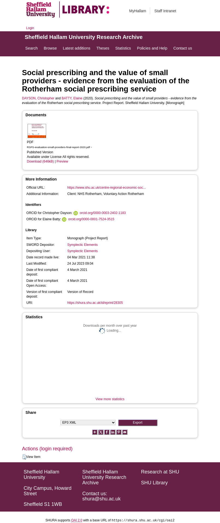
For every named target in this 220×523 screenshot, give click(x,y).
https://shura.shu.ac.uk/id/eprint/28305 (95, 303)
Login (30, 28)
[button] (24, 457)
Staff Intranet (165, 11)
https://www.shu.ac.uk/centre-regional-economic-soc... (106, 187)
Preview (62, 161)
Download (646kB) (40, 161)
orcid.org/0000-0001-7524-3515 (91, 219)
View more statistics (110, 399)
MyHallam (137, 11)
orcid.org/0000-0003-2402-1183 (103, 213)
